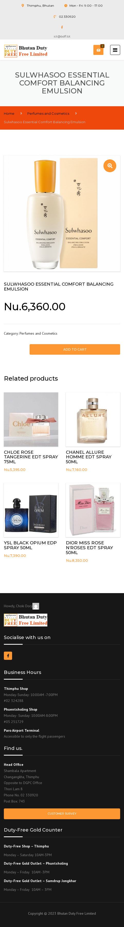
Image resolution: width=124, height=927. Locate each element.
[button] (109, 165)
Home (9, 113)
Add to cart (75, 349)
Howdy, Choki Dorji (21, 606)
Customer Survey (62, 813)
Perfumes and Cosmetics (48, 113)
